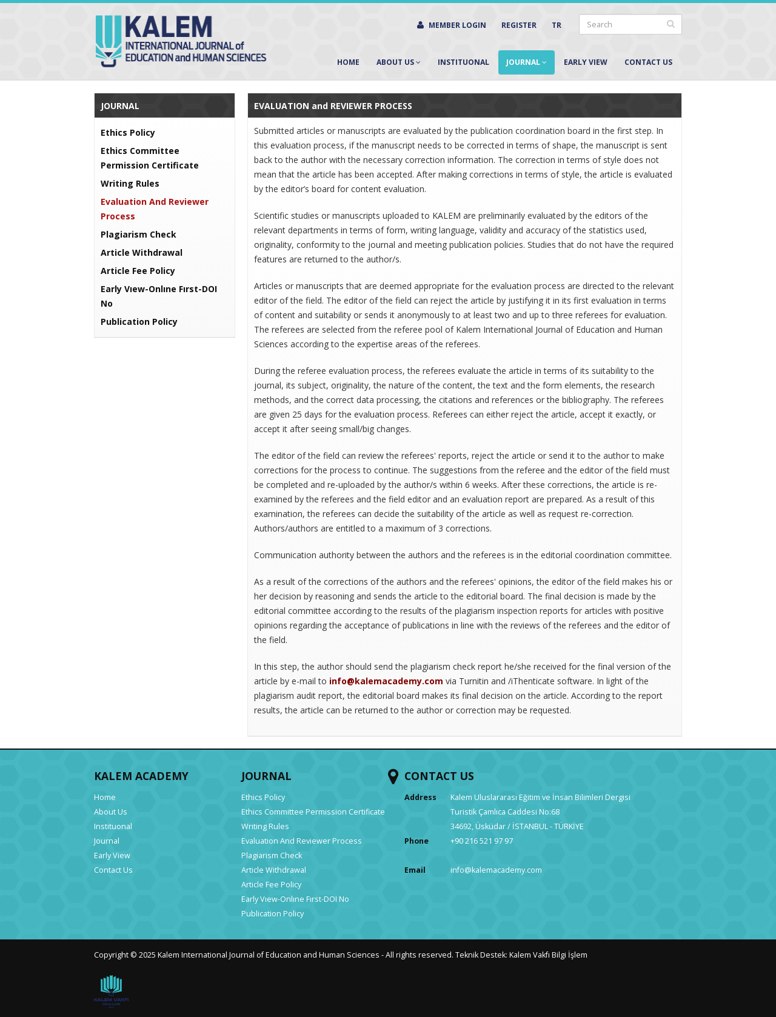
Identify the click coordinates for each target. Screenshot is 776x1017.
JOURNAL (266, 776)
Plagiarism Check (138, 234)
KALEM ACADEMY (141, 776)
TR (556, 25)
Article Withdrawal (141, 252)
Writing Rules (130, 183)
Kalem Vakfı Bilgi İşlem (548, 955)
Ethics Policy (128, 132)
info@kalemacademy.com (496, 870)
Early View (585, 62)
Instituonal (463, 62)
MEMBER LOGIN (451, 25)
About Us (398, 62)
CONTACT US (439, 776)
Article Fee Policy (138, 270)
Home (348, 62)
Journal (526, 62)
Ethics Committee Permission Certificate (313, 812)
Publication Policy (139, 321)
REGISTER (519, 25)
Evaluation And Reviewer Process (301, 841)
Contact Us (648, 62)
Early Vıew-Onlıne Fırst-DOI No (295, 899)
